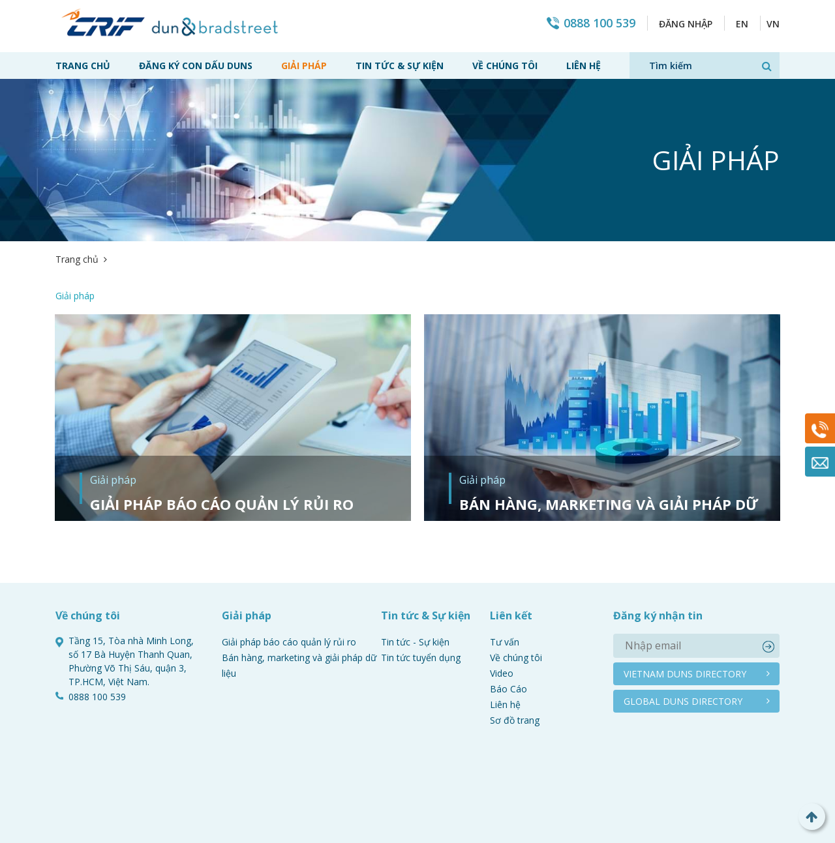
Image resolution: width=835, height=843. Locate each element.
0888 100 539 (599, 23)
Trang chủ (82, 65)
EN (742, 24)
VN (773, 24)
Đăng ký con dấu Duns (195, 65)
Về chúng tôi (505, 65)
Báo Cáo (508, 652)
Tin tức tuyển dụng (421, 621)
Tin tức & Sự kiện (400, 65)
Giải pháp (304, 65)
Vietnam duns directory (685, 637)
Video (501, 636)
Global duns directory (683, 664)
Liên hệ (583, 65)
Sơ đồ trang (514, 683)
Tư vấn (504, 605)
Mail (820, 461)
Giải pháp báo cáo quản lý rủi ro (222, 467)
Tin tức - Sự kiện (415, 605)
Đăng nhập (685, 24)
